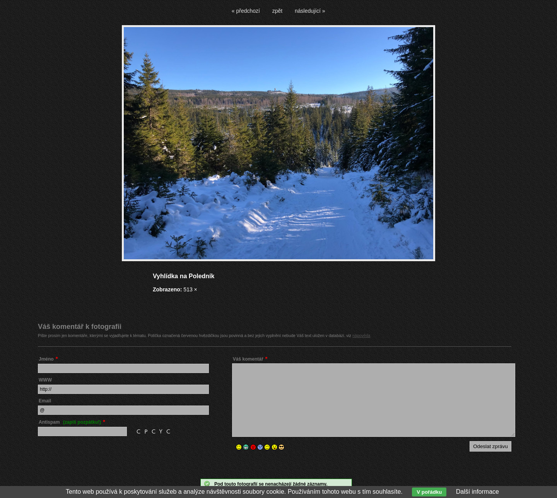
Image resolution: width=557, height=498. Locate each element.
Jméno (46, 359)
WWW (45, 380)
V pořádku (429, 492)
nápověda (361, 335)
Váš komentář (248, 359)
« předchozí (246, 11)
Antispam (70, 422)
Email (45, 401)
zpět (277, 11)
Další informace (477, 491)
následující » (310, 11)
